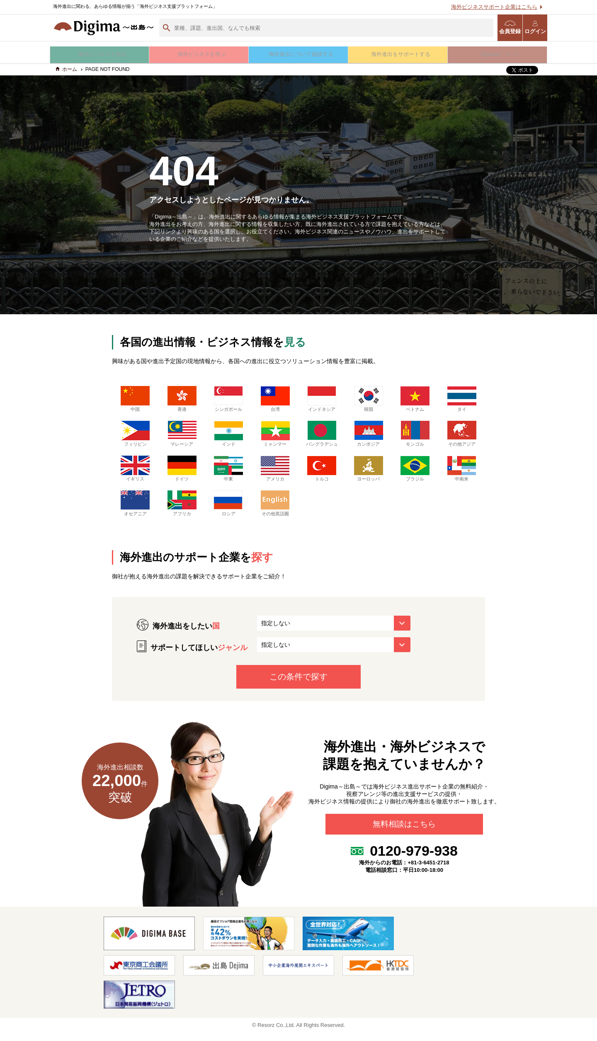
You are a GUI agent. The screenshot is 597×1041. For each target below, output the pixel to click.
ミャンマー (275, 436)
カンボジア (368, 436)
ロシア (228, 512)
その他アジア (461, 436)
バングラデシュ (321, 439)
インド (228, 436)
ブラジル (415, 477)
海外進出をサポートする (398, 54)
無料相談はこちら (404, 835)
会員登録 (510, 27)
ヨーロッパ (368, 477)
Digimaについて (497, 54)
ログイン (535, 27)
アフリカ (182, 512)
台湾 (275, 401)
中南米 (461, 477)
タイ (461, 401)
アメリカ (275, 477)
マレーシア (182, 436)
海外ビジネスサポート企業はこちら (494, 7)
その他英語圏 (275, 512)
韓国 (368, 401)
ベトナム (415, 401)
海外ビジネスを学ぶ (199, 54)
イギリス (135, 477)
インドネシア (321, 401)
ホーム (66, 72)
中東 (228, 477)
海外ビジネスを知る (99, 54)
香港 (182, 401)
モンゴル (415, 436)
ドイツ (182, 477)
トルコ (321, 477)
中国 (135, 401)
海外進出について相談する (298, 54)
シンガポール (228, 401)
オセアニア (135, 512)
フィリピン (135, 436)
